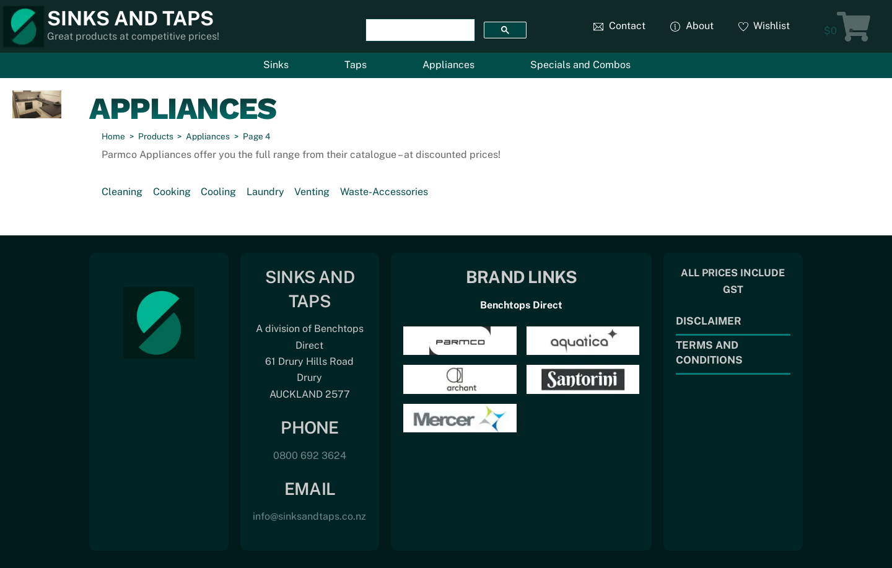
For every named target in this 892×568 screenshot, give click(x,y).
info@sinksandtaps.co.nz (309, 516)
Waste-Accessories (384, 192)
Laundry (265, 192)
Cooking (172, 192)
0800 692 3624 (309, 455)
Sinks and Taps (130, 18)
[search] (419, 30)
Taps (355, 65)
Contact (619, 26)
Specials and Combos (580, 65)
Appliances (448, 65)
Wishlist (764, 26)
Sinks (276, 65)
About (692, 26)
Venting (312, 192)
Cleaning (122, 192)
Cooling (218, 192)
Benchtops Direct (521, 305)
